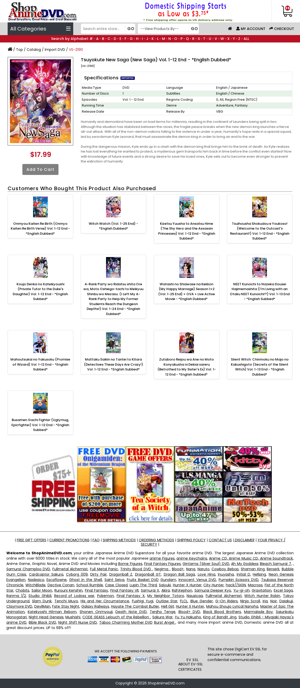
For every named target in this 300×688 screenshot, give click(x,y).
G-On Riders (226, 601)
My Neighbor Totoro (165, 595)
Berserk (273, 569)
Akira (165, 590)
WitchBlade (35, 585)
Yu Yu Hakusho (188, 617)
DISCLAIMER (244, 540)
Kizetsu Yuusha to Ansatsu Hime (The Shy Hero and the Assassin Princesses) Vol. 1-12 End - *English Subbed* (186, 231)
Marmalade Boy (258, 611)
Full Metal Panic (104, 569)
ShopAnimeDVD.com (166, 683)
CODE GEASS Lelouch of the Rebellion (116, 617)
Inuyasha (226, 574)
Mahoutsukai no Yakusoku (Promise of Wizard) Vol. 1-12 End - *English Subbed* (40, 364)
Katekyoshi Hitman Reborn (52, 611)
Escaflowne (57, 579)
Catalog (34, 49)
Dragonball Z (120, 574)
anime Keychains (191, 558)
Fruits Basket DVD (143, 579)
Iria (265, 601)
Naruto (203, 569)
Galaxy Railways (95, 606)
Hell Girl (167, 606)
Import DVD (55, 49)
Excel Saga (283, 590)
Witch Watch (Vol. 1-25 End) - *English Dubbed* (113, 226)
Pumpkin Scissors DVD (239, 579)
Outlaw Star (166, 601)
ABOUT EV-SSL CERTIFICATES (190, 667)
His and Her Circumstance (105, 601)
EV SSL (193, 659)
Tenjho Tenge (163, 611)
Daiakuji (286, 601)
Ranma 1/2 (16, 595)
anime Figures (161, 558)
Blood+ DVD (189, 611)
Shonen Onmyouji (96, 611)
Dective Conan (61, 585)
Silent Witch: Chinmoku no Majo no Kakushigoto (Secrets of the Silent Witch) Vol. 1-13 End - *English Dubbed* (260, 367)
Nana (190, 569)
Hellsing (259, 574)
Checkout (281, 28)
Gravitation (262, 590)
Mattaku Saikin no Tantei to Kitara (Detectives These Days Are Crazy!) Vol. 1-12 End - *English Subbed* (113, 364)
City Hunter (213, 585)
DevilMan (42, 606)
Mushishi (72, 617)
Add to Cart (40, 169)
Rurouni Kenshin (68, 590)
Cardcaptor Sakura (46, 574)
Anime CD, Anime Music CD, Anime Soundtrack (251, 558)
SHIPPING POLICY (191, 540)
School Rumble (89, 585)
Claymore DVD (19, 606)
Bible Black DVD (42, 622)
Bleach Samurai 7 (275, 563)
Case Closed (116, 585)
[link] (192, 647)
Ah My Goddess (245, 563)
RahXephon (182, 590)
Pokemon (105, 595)
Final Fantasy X (131, 595)
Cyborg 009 (77, 574)
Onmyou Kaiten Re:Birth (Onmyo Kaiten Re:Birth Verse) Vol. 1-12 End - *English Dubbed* (40, 228)
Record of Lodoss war (74, 595)
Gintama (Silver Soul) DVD (206, 563)
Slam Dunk (42, 601)
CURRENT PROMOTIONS (69, 540)
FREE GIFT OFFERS (31, 540)
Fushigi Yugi (142, 601)
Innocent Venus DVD (197, 579)
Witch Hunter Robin (262, 595)
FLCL (184, 601)
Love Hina (206, 574)
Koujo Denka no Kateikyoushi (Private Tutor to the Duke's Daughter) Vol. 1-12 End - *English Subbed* (40, 292)
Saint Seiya (114, 579)
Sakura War (162, 617)
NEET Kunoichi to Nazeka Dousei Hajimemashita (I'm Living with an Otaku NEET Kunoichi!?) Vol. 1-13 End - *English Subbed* (260, 292)
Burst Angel (165, 622)
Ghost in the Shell (85, 579)
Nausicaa (195, 595)
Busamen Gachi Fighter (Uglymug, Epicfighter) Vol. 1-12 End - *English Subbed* (40, 424)
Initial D (243, 574)
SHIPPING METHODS (119, 540)
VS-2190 (76, 49)
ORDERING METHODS (156, 540)
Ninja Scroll (250, 601)
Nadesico (36, 579)
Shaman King (253, 569)
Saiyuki (165, 585)
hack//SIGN (236, 585)
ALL (246, 38)
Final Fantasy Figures (162, 563)
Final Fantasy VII (124, 590)
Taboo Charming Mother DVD (126, 622)
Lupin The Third (143, 585)
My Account (250, 28)
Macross (255, 585)
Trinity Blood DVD (136, 569)
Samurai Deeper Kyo (212, 590)
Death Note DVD (130, 611)
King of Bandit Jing (219, 617)
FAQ (96, 540)
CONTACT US (220, 540)
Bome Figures (130, 563)
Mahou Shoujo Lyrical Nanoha (232, 606)
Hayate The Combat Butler (135, 606)
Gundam (168, 579)
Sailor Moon (42, 590)
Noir (273, 601)
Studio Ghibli (39, 595)
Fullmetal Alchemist (70, 569)
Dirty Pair (98, 574)
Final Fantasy (96, 590)
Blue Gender (201, 601)
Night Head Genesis (46, 617)
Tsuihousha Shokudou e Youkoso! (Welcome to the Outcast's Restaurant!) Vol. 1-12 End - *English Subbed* (259, 231)
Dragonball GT (148, 574)
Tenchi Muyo (66, 601)
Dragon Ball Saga (179, 574)
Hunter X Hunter (187, 585)
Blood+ (178, 569)
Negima (162, 569)
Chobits (22, 590)
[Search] (107, 29)
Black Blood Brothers (222, 611)
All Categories (40, 28)
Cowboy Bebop (225, 569)
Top (19, 49)
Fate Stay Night (65, 606)
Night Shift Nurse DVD (77, 622)
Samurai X (150, 590)
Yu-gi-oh (241, 590)
